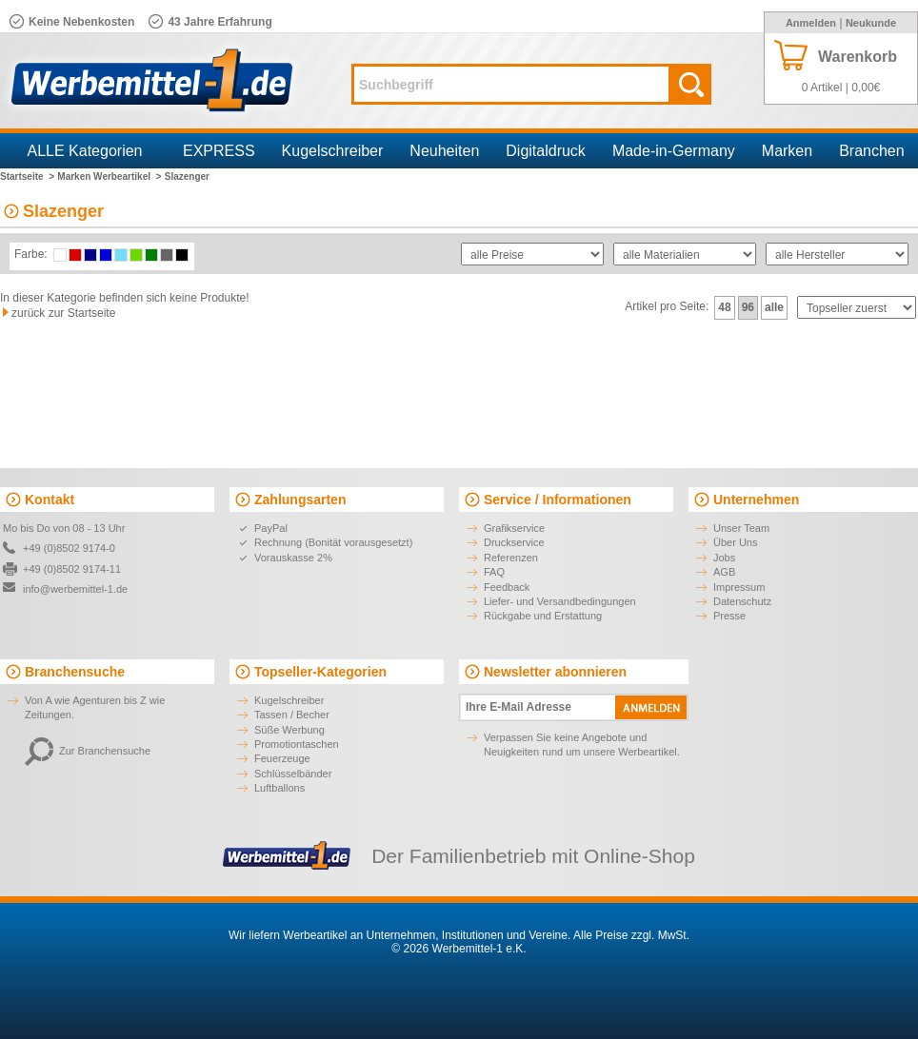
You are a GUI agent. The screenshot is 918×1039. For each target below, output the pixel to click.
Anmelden (811, 23)
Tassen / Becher (291, 714)
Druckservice (514, 542)
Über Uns (735, 542)
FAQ (494, 572)
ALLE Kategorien (85, 151)
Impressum (739, 587)
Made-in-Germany (673, 151)
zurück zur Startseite (63, 313)
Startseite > (27, 176)
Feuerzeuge (282, 758)
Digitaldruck (546, 151)
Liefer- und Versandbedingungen (560, 601)
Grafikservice (514, 528)
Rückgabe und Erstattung (543, 615)
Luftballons (279, 788)
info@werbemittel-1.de (75, 589)
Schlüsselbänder (292, 773)
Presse (729, 615)
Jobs (724, 557)
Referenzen (511, 557)
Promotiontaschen (296, 744)
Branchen (872, 151)
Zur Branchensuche (87, 750)
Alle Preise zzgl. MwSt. (631, 935)
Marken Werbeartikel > (109, 176)
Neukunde (871, 23)
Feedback (506, 587)
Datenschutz (742, 601)
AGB (724, 572)
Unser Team (741, 528)
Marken (787, 151)
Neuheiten (444, 151)
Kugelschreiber (333, 151)
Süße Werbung (289, 729)
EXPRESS (219, 151)
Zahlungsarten (300, 499)
